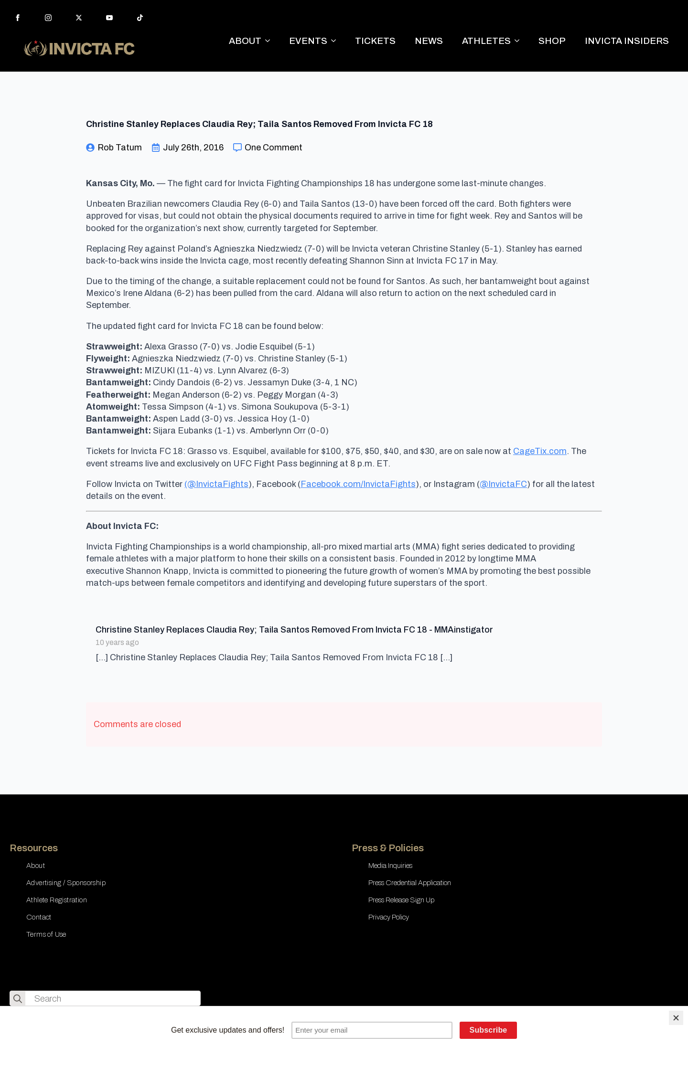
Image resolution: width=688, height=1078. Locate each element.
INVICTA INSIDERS (627, 41)
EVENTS (308, 41)
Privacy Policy (388, 917)
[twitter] (79, 18)
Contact (39, 917)
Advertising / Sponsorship (66, 883)
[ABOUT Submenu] (270, 41)
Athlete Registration (56, 900)
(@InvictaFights (216, 484)
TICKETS (375, 41)
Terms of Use (46, 934)
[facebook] (18, 18)
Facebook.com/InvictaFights (358, 484)
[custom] (140, 18)
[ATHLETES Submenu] (520, 41)
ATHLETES (486, 41)
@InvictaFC (503, 484)
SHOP (552, 41)
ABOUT (245, 41)
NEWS (429, 41)
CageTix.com (540, 451)
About (35, 865)
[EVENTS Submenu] (336, 41)
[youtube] (109, 18)
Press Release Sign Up (401, 900)
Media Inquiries (390, 865)
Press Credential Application (409, 883)
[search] (17, 998)
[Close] (676, 1018)
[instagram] (48, 18)
